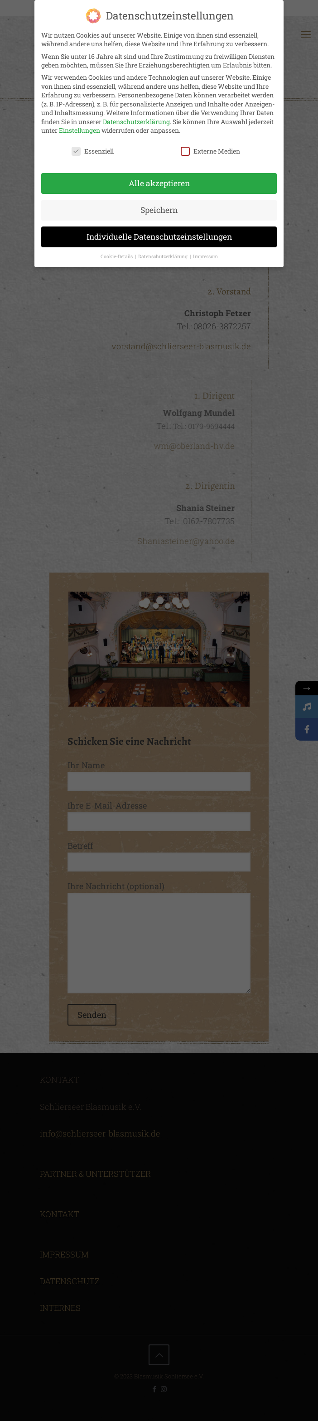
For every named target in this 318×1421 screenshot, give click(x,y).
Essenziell (93, 151)
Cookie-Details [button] (117, 256)
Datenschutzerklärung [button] (163, 256)
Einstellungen (79, 130)
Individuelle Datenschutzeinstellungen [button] (159, 236)
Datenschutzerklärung (136, 121)
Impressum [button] (205, 256)
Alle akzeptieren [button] (159, 183)
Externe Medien (210, 151)
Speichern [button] (159, 210)
